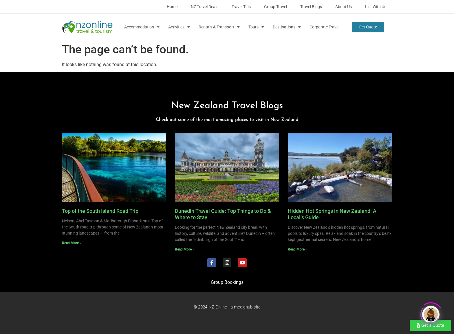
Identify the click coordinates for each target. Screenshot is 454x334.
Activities (179, 27)
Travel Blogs (311, 6)
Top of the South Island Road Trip (100, 211)
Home (172, 6)
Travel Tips (241, 6)
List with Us (375, 6)
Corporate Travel (324, 27)
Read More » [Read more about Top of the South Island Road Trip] (71, 243)
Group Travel (275, 6)
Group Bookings (227, 282)
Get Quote (368, 27)
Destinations (287, 27)
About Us (343, 6)
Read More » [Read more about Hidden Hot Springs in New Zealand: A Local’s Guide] (297, 249)
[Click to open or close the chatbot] (431, 312)
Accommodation (142, 27)
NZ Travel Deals (204, 6)
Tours (256, 27)
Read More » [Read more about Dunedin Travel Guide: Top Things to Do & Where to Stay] (184, 249)
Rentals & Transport (219, 27)
